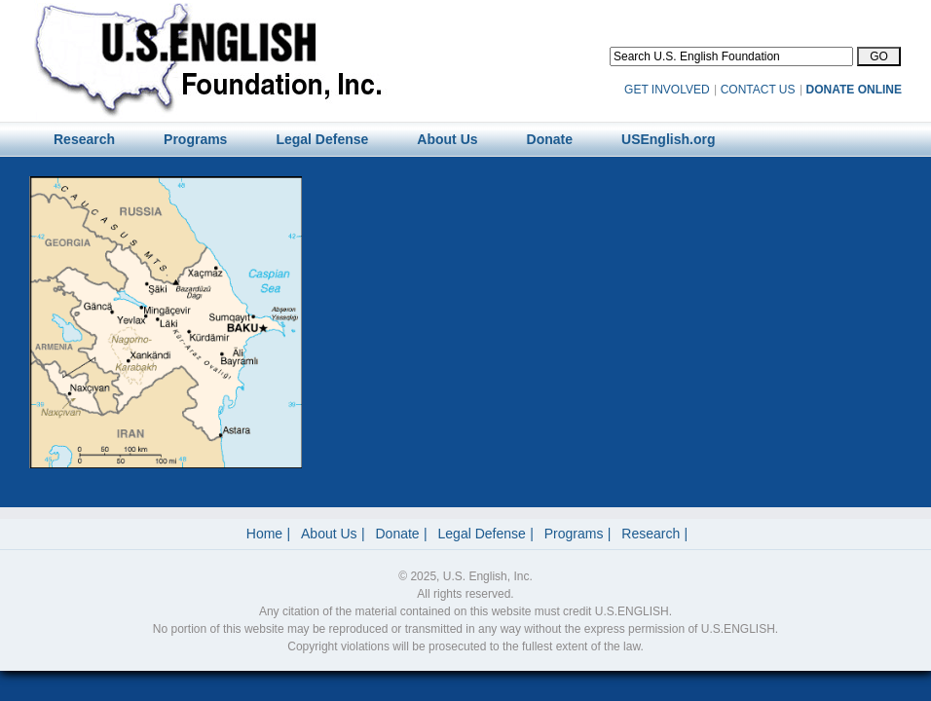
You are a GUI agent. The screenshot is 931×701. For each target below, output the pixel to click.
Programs (574, 533)
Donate (398, 533)
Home (264, 533)
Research (650, 533)
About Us (329, 533)
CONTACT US (758, 89)
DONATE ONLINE (854, 89)
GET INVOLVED (667, 89)
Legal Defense (482, 533)
